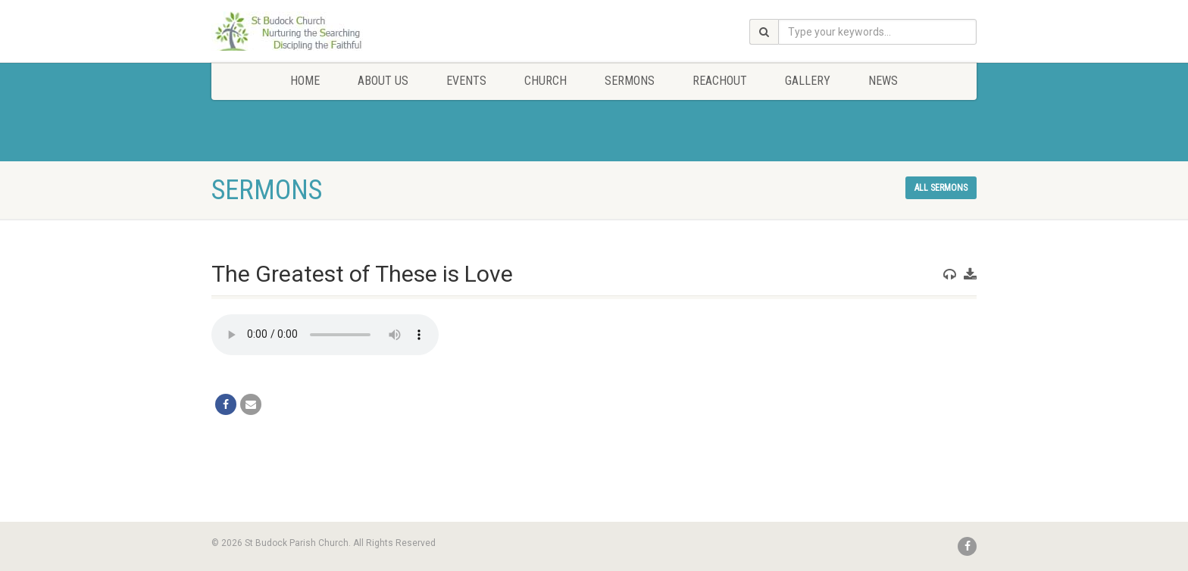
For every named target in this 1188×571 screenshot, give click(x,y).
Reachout (719, 80)
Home (305, 80)
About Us (383, 80)
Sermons (630, 80)
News (883, 80)
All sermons (941, 188)
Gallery (807, 80)
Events (466, 80)
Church (545, 80)
